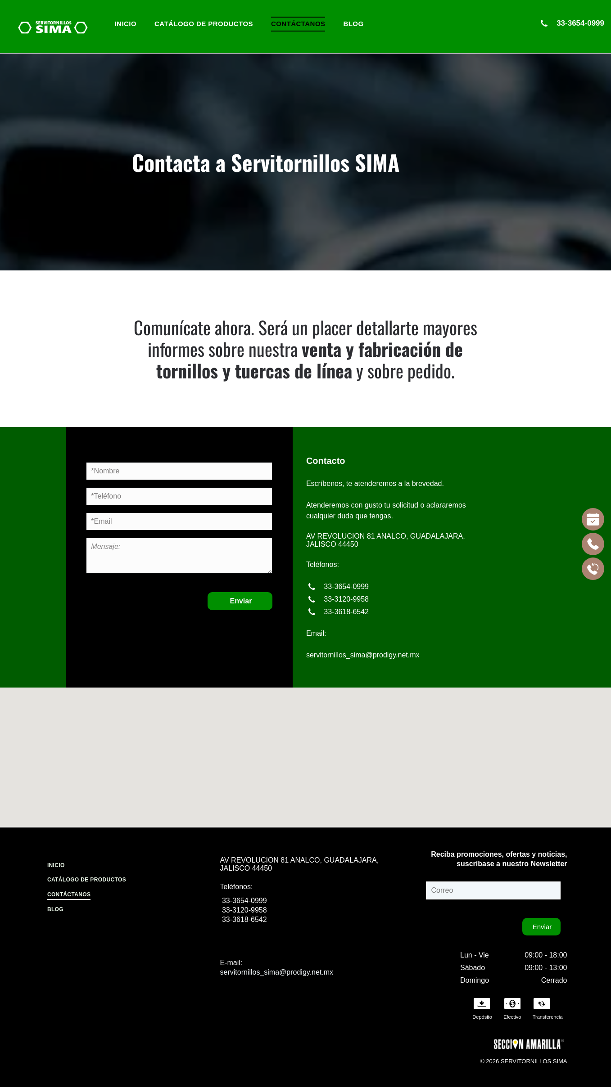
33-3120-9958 (345, 599)
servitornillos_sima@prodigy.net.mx (363, 655)
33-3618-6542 (345, 612)
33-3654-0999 (579, 23)
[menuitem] (126, 24)
